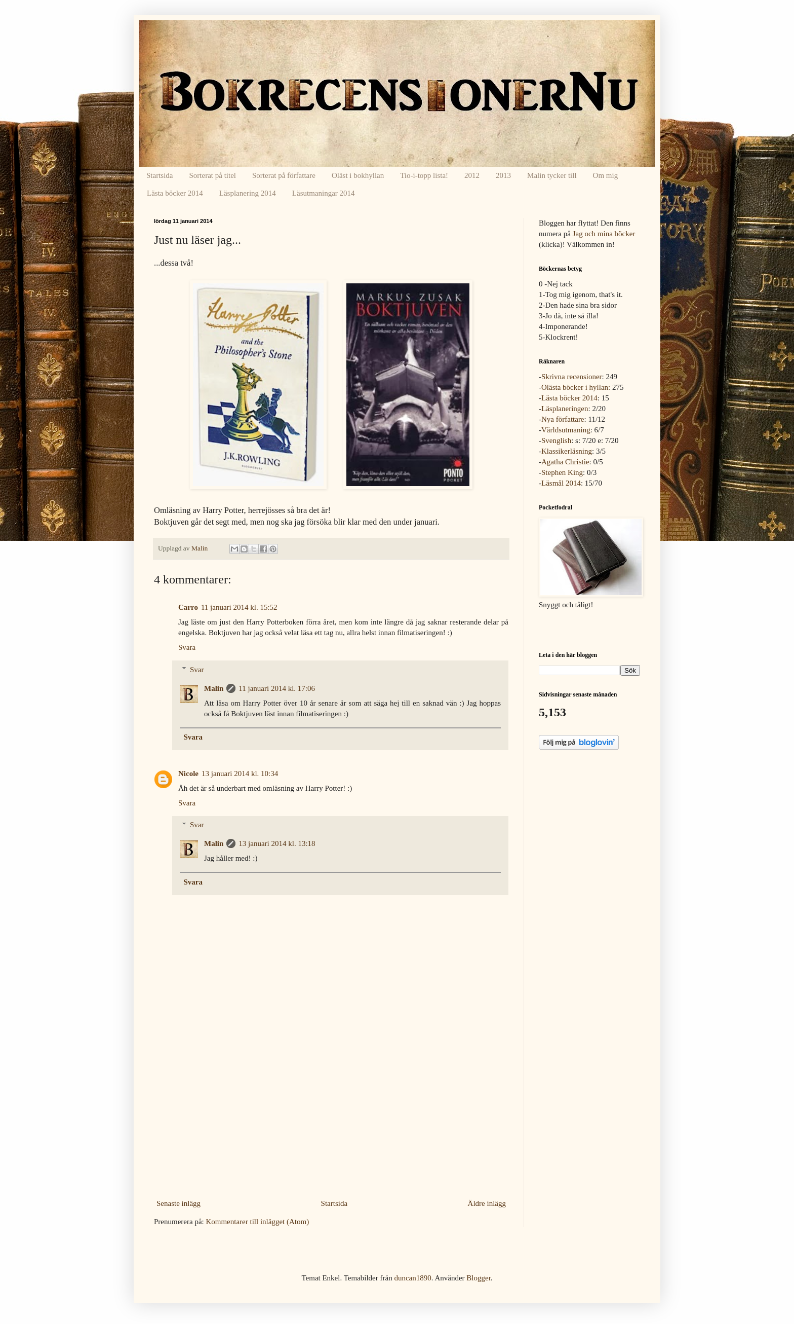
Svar (197, 670)
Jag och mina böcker (604, 234)
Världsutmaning (565, 430)
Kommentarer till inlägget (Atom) (257, 1222)
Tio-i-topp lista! (424, 175)
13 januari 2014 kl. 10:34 (240, 773)
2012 (472, 175)
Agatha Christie (565, 462)
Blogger (478, 1278)
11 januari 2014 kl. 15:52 (239, 607)
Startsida (159, 175)
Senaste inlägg (178, 1203)
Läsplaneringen (564, 408)
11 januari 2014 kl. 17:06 (277, 688)
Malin (213, 688)
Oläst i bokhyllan (358, 175)
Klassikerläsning (566, 451)
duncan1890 (412, 1278)
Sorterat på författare (283, 175)
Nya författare (562, 419)
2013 (503, 175)
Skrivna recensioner (571, 377)
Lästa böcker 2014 (175, 193)
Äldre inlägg (487, 1203)
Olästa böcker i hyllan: (575, 387)
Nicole (188, 773)
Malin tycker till (551, 175)
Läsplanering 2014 (247, 193)
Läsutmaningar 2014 (323, 193)
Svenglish (556, 440)
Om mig (605, 175)
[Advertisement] (331, 1119)
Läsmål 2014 (561, 483)
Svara (186, 647)
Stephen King (562, 472)
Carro (188, 607)
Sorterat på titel (212, 175)
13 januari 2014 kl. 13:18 (277, 843)
